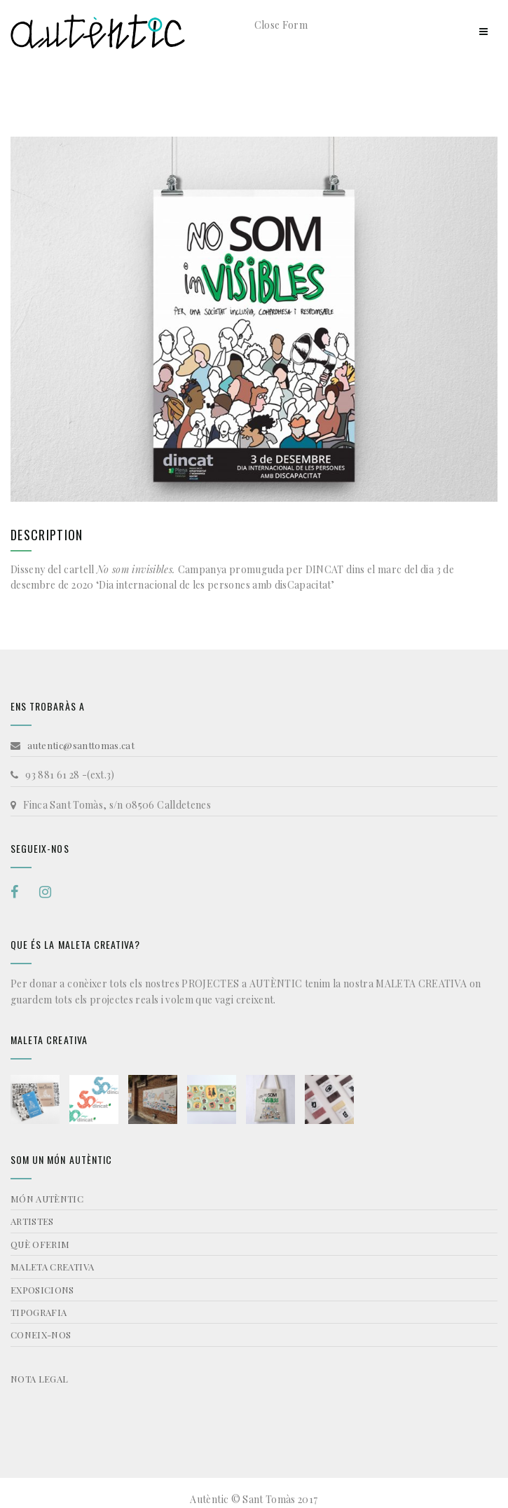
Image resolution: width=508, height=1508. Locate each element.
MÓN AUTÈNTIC (47, 1199)
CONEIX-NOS (41, 1335)
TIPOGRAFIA (39, 1312)
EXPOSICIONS (42, 1290)
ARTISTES (32, 1221)
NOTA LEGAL (40, 1379)
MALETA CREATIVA (52, 1267)
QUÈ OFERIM (40, 1244)
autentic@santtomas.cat (81, 745)
